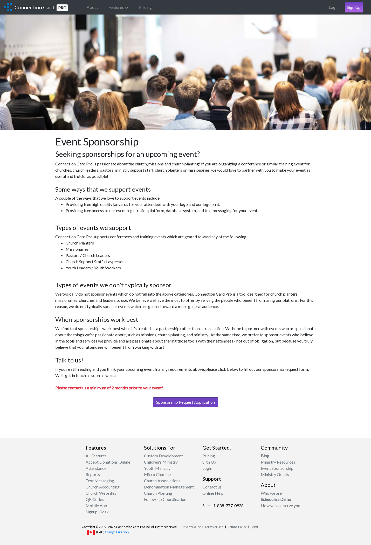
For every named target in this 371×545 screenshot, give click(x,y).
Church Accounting (103, 486)
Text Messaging (100, 480)
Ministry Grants (275, 474)
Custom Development (163, 455)
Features (118, 7)
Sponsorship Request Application (185, 402)
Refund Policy (237, 527)
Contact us (212, 486)
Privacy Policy (191, 527)
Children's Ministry (161, 461)
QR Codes (95, 499)
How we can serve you (280, 505)
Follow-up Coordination (165, 499)
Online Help (213, 493)
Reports (93, 474)
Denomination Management (169, 486)
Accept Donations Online (108, 461)
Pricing (145, 7)
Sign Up (354, 7)
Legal (254, 527)
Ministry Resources (278, 461)
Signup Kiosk (97, 511)
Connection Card (41, 7)
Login (334, 7)
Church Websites (101, 493)
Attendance (96, 468)
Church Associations (162, 480)
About (92, 7)
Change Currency (117, 532)
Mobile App (96, 505)
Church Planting (158, 493)
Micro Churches (158, 474)
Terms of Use (214, 527)
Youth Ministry (157, 468)
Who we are (271, 493)
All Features (96, 455)
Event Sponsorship (277, 468)
